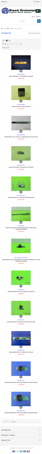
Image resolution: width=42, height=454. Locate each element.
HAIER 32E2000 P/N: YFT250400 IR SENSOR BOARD (21, 197)
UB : (18, 74)
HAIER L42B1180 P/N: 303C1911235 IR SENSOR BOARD (21, 322)
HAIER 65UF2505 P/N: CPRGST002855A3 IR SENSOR (21, 291)
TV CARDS (7, 28)
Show (3, 47)
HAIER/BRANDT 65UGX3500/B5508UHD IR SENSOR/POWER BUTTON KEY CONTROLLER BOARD (21, 260)
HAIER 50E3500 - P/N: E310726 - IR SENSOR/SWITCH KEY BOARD (21, 137)
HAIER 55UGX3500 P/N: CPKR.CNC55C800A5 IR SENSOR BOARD (21, 382)
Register (38, 16)
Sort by (4, 44)
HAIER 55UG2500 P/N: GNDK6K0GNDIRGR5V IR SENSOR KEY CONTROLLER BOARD (21, 228)
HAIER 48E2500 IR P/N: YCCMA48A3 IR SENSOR (21, 352)
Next (14, 421)
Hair (12, 28)
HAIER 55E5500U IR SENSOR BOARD (21, 106)
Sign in (33, 16)
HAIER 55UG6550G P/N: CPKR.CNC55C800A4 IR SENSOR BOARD (21, 413)
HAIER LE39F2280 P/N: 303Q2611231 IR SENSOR (21, 167)
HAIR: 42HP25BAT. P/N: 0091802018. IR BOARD (21, 76)
